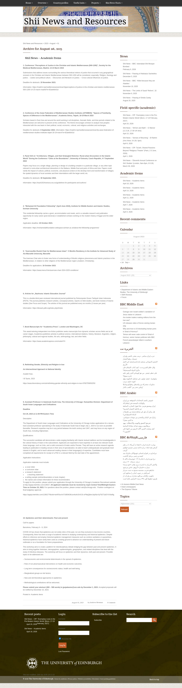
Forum (123, 297)
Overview (43, 3)
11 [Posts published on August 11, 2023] (149, 249)
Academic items (37, 595)
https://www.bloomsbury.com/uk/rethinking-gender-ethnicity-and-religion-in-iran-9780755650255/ (59, 383)
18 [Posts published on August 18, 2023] (149, 253)
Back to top (154, 679)
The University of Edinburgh (41, 679)
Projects (95, 3)
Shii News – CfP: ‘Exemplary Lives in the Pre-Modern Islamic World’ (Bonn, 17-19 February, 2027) (140, 118)
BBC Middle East (132, 304)
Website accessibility (84, 679)
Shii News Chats (114, 3)
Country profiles (60, 3)
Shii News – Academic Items (43, 58)
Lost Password (64, 651)
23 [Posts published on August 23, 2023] (139, 256)
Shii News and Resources (32, 43)
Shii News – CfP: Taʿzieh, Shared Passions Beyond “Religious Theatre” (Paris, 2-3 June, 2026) (139, 150)
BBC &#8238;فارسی (133, 437)
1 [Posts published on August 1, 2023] (133, 246)
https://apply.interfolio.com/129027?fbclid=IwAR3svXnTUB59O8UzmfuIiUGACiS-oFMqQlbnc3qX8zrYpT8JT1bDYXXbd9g (68, 495)
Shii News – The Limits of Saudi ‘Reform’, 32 (139, 91)
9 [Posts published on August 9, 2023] (138, 249)
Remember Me (65, 639)
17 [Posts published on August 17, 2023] (144, 253)
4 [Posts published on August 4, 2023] (149, 246)
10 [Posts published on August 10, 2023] (144, 249)
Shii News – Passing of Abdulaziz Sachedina (139, 74)
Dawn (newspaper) (128, 487)
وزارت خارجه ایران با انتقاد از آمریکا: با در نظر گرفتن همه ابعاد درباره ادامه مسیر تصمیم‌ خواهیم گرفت (140, 447)
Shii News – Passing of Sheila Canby (137, 98)
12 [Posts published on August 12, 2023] (155, 249)
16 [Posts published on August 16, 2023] (139, 253)
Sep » (127, 262)
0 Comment (111, 603)
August (52, 43)
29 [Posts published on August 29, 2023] (133, 259)
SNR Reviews (126, 295)
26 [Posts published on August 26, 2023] (155, 256)
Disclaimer (95, 679)
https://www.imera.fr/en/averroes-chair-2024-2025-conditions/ (55, 270)
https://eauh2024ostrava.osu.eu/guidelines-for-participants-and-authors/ (59, 183)
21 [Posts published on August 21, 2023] (128, 256)
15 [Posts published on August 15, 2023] (133, 253)
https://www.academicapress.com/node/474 (48, 341)
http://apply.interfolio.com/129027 (37, 485)
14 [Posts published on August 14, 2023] (128, 253)
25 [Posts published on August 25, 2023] (149, 256)
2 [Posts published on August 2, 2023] (138, 246)
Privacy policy (72, 679)
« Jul (122, 262)
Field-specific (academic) (137, 108)
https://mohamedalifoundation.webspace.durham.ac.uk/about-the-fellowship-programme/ (65, 228)
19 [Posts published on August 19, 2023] (155, 253)
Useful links (80, 3)
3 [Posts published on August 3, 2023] (144, 246)
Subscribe (98, 620)
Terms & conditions (60, 679)
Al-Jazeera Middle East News (132, 484)
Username (61, 619)
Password (61, 628)
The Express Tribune (129, 489)
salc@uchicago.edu (88, 487)
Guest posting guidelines (108, 679)
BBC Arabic (128, 393)
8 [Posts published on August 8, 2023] (133, 249)
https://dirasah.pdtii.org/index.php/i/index (47, 308)
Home (29, 3)
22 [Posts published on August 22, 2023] (133, 256)
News (124, 56)
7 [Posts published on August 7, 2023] (128, 249)
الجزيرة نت (126, 349)
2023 (46, 43)
